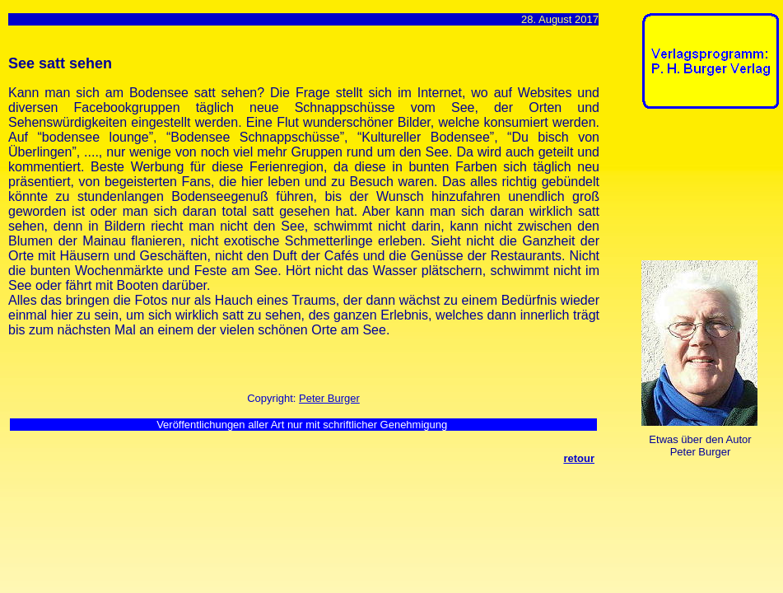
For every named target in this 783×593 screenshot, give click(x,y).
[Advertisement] (692, 188)
